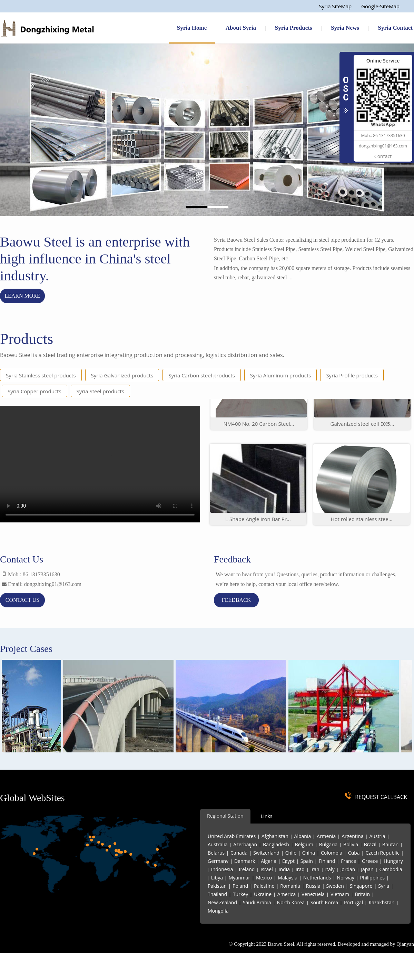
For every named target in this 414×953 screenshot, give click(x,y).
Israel (266, 869)
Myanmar (239, 877)
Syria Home (192, 28)
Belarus (216, 852)
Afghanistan (275, 836)
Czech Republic (382, 852)
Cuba (354, 852)
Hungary (393, 861)
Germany (218, 861)
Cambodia (390, 869)
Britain (362, 894)
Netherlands (317, 877)
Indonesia (222, 869)
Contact (383, 156)
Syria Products (293, 28)
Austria (377, 836)
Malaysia (287, 877)
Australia (217, 844)
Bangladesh (276, 844)
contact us (22, 600)
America (286, 894)
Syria (383, 886)
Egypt (288, 861)
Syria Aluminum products (280, 375)
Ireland (247, 869)
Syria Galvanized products (122, 375)
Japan (367, 869)
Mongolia (218, 910)
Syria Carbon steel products (201, 375)
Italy (329, 869)
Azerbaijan (245, 844)
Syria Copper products (34, 391)
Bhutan (390, 844)
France (348, 861)
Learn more (22, 296)
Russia (313, 886)
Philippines (372, 877)
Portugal (353, 902)
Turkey (240, 894)
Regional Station (225, 815)
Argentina (353, 836)
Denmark (244, 861)
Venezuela (313, 894)
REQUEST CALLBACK (381, 797)
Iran (314, 869)
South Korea (324, 902)
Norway (345, 877)
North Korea (291, 902)
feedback (236, 600)
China (308, 852)
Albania (302, 836)
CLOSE (345, 91)
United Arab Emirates (232, 836)
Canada (238, 852)
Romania (290, 886)
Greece (370, 861)
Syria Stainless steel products (41, 375)
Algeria (268, 861)
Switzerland (266, 852)
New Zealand (222, 902)
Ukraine (263, 894)
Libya (217, 877)
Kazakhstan (382, 902)
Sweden (335, 886)
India (284, 869)
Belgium (304, 844)
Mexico (264, 877)
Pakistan (217, 886)
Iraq (300, 869)
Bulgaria (328, 844)
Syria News (345, 28)
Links (266, 816)
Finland (327, 861)
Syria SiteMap (335, 6)
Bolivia (350, 844)
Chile (290, 852)
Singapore (361, 886)
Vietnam (340, 894)
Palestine (264, 886)
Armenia (326, 836)
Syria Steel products (100, 391)
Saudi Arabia (257, 902)
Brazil (370, 844)
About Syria (241, 28)
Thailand (217, 894)
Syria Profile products (351, 375)
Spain (306, 861)
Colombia (331, 852)
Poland (240, 886)
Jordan (347, 869)
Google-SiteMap (380, 6)
